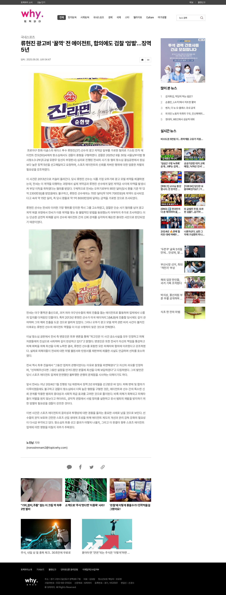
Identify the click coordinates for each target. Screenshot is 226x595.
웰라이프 (138, 17)
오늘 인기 (41, 2)
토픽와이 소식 (26, 2)
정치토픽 (72, 17)
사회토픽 (85, 17)
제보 (191, 2)
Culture (150, 17)
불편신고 (201, 2)
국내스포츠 (98, 17)
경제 (110, 17)
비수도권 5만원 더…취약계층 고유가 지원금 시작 (182, 139)
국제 (119, 17)
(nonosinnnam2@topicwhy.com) (47, 447)
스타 (127, 17)
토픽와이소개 (26, 569)
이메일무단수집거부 (90, 569)
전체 (61, 17)
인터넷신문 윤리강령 (69, 569)
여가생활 (162, 17)
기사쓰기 (40, 569)
